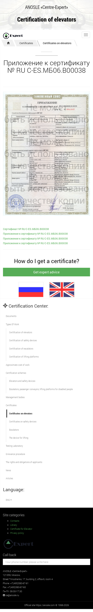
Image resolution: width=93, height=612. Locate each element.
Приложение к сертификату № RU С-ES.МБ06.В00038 (35, 233)
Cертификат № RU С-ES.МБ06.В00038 (26, 229)
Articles (9, 478)
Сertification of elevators (20, 332)
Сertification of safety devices (23, 340)
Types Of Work (12, 324)
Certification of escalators (21, 348)
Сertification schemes (16, 373)
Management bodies (15, 397)
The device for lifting (18, 437)
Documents (11, 316)
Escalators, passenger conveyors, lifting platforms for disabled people (41, 389)
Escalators (14, 429)
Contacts (14, 520)
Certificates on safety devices (22, 421)
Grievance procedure (15, 454)
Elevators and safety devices (22, 381)
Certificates (26, 43)
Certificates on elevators (57, 43)
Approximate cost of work (17, 364)
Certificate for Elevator (21, 528)
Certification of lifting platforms (24, 356)
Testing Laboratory (14, 445)
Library (13, 524)
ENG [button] (9, 499)
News (8, 470)
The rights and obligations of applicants (24, 462)
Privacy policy (17, 532)
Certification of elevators (46, 19)
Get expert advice (46, 272)
